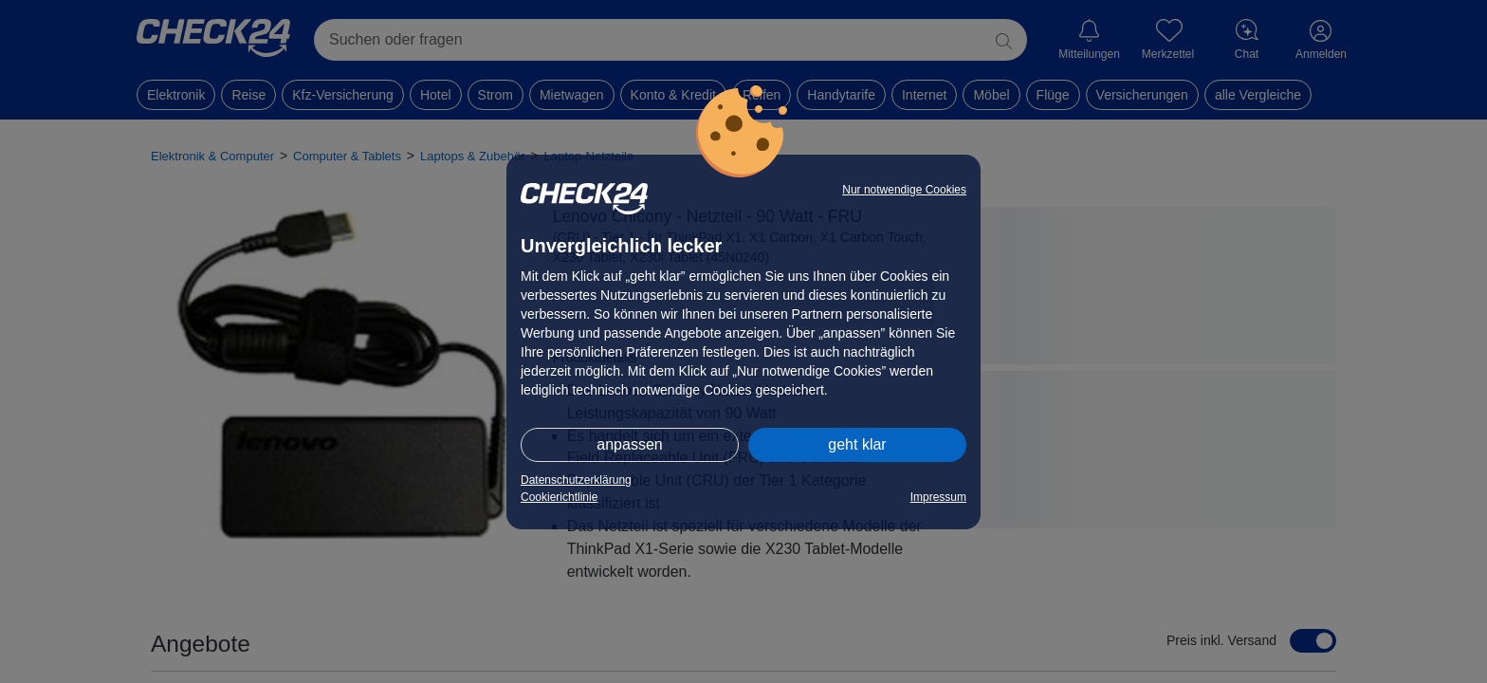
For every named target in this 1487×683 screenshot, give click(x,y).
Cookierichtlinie (559, 497)
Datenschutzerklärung (576, 480)
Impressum (938, 497)
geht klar (857, 444)
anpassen (629, 444)
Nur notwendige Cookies (904, 189)
